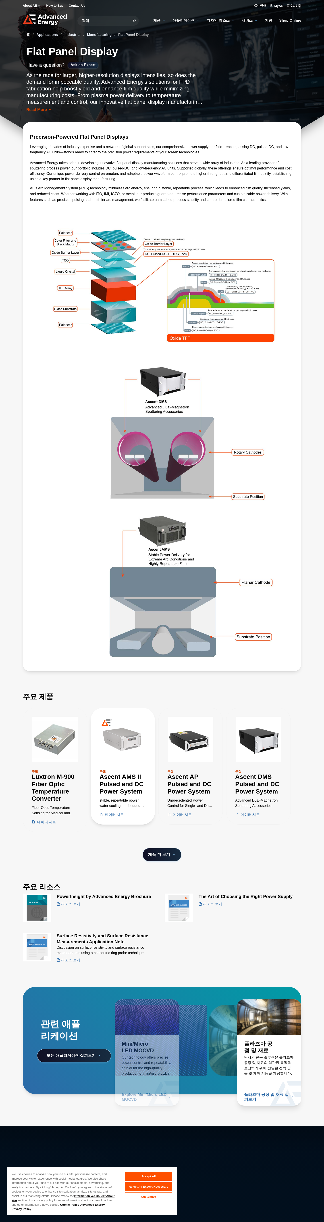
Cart (294, 5)
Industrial (72, 35)
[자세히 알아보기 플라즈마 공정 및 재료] (269, 1017)
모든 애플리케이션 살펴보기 (74, 1055)
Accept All (148, 1176)
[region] (92, 1191)
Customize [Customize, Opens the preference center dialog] (148, 1198)
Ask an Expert (83, 65)
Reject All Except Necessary (148, 1187)
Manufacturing (100, 35)
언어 (260, 5)
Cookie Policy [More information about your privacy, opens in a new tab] (69, 1204)
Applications (47, 35)
